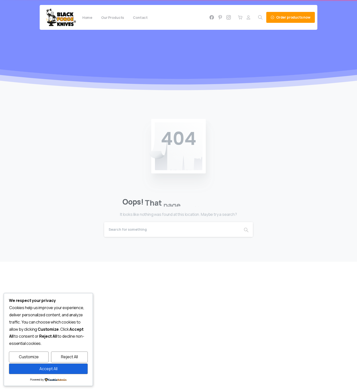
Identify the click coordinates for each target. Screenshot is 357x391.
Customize (29, 356)
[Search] (171, 229)
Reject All (69, 356)
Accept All (48, 368)
